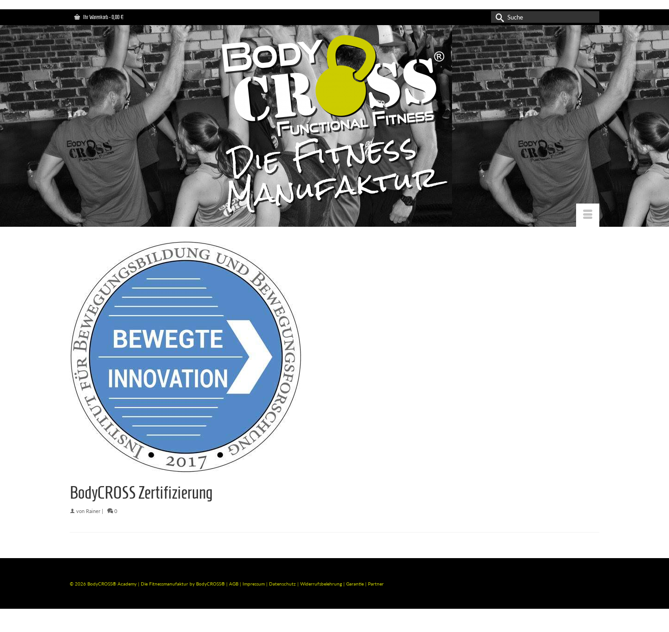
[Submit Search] (498, 17)
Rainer (93, 511)
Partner (376, 583)
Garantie (355, 583)
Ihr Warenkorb (99, 17)
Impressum (254, 583)
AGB (233, 583)
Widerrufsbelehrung (321, 583)
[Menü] (587, 215)
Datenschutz (283, 583)
